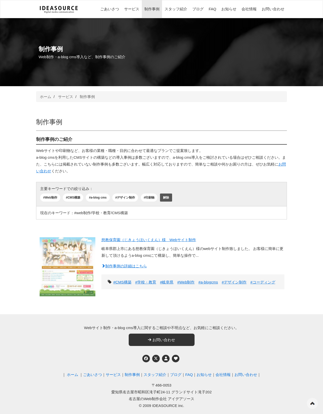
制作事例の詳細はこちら (124, 266)
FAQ (212, 9)
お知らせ (228, 9)
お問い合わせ (273, 9)
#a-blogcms (208, 282)
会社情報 (249, 9)
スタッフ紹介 (176, 9)
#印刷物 (149, 197)
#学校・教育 (145, 282)
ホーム (45, 96)
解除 (166, 197)
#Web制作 (50, 197)
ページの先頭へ (312, 403)
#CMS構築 (73, 197)
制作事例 (151, 9)
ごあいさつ (109, 9)
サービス (131, 9)
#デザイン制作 (125, 197)
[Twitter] (156, 358)
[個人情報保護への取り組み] (166, 358)
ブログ (198, 9)
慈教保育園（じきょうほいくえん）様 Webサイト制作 (148, 240)
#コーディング (262, 282)
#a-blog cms (97, 197)
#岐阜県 (166, 282)
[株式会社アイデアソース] (59, 9)
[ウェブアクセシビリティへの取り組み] (175, 358)
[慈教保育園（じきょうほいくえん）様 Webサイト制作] (67, 265)
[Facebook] (146, 358)
